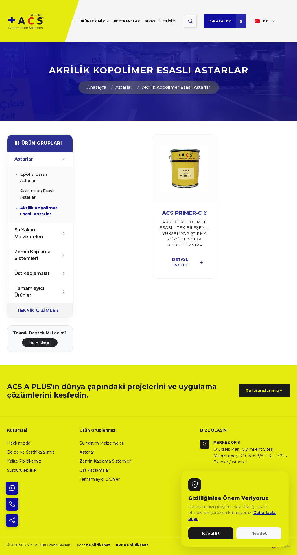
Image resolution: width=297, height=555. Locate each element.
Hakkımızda (18, 443)
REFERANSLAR (127, 21)
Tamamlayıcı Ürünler (39, 292)
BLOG (149, 21)
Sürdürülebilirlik (21, 470)
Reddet (259, 533)
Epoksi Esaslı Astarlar (33, 177)
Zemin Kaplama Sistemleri (39, 255)
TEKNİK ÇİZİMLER (37, 310)
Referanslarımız (264, 391)
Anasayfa (96, 87)
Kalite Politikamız (24, 461)
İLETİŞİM (167, 21)
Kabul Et (211, 533)
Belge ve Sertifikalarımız (30, 452)
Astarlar (123, 87)
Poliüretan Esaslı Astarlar (37, 194)
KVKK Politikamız (132, 545)
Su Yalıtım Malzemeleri (39, 233)
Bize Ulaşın (40, 342)
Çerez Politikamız (93, 545)
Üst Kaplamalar (39, 273)
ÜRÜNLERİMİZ (94, 21)
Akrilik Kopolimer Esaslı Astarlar (176, 87)
